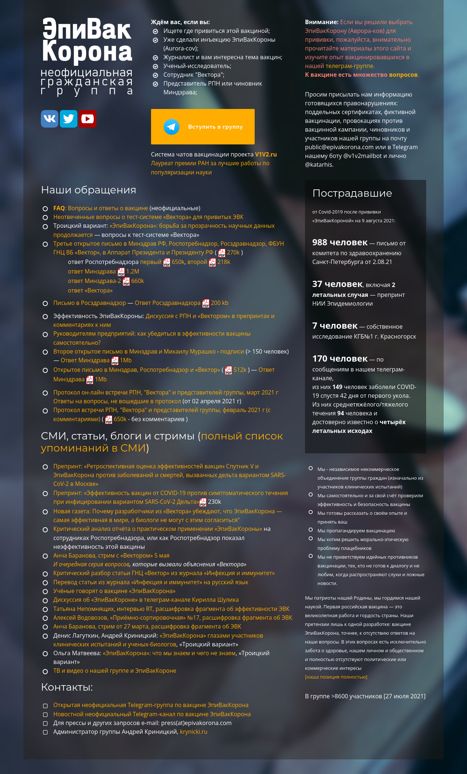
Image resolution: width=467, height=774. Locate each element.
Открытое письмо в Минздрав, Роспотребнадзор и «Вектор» (139, 370)
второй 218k (210, 262)
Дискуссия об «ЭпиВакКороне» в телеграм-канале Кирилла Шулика (148, 598)
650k (117, 418)
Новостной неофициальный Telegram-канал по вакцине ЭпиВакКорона (155, 729)
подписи (237, 351)
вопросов (403, 75)
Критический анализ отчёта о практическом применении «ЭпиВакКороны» (161, 528)
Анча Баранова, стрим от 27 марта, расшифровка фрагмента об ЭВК (150, 642)
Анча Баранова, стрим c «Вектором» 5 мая (113, 554)
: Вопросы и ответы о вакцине (102, 209)
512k (241, 370)
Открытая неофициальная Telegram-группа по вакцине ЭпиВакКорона (153, 720)
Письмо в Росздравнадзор (90, 303)
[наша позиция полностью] (336, 676)
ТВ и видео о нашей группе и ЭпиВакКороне (116, 686)
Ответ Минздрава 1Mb (123, 360)
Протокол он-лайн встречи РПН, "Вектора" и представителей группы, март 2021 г (169, 392)
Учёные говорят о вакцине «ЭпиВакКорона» (116, 589)
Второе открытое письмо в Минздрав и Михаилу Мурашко (136, 351)
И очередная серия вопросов (92, 563)
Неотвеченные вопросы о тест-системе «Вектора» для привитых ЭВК (151, 218)
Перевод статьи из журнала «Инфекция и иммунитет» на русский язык (153, 580)
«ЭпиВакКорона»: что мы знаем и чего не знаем (171, 668)
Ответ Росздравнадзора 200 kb (185, 303)
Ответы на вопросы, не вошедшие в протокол (119, 401)
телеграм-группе (350, 66)
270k (234, 253)
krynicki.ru (194, 746)
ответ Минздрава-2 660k (107, 281)
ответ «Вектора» (91, 291)
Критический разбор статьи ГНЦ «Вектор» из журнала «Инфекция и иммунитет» (167, 571)
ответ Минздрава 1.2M (104, 272)
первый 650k (163, 262)
